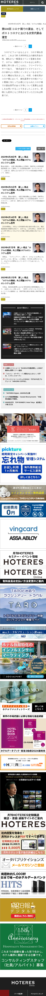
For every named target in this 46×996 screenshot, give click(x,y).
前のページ (18, 46)
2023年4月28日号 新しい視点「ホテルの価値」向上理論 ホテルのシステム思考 (16, 160)
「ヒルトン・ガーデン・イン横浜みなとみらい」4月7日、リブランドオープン (23, 375)
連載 (3, 13)
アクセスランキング (37, 994)
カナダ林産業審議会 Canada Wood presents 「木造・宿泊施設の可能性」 (23, 398)
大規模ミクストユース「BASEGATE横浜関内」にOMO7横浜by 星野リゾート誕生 (24, 369)
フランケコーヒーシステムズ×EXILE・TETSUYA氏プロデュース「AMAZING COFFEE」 (23, 380)
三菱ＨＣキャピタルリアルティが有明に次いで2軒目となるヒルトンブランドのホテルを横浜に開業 (28, 351)
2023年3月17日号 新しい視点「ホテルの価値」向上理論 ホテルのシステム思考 (16, 280)
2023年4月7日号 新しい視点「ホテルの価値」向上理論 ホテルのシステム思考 (16, 250)
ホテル (3, 16)
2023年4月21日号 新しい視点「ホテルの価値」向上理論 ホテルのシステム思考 (16, 190)
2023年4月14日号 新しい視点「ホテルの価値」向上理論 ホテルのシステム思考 (16, 220)
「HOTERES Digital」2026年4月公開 (17, 393)
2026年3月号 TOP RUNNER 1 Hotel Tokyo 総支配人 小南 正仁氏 (24, 403)
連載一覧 (40, 148)
